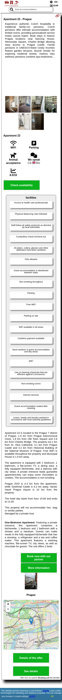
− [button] (8, 609)
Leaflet (38, 648)
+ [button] (8, 604)
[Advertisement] (31, 77)
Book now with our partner (39, 558)
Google (46, 691)
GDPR (32, 696)
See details (31, 671)
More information (39, 567)
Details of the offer (30, 658)
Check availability (21, 185)
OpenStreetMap (51, 648)
